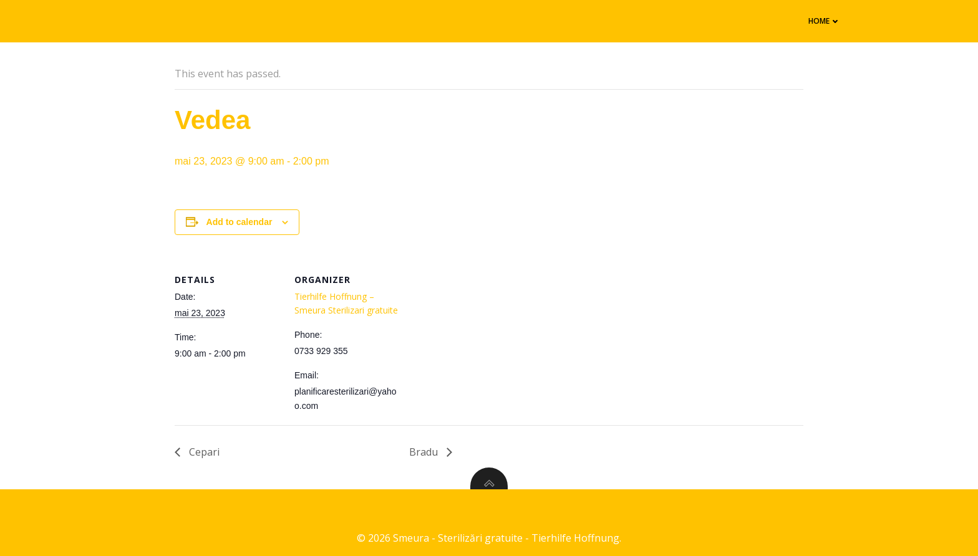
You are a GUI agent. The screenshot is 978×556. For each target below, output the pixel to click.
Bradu (424, 452)
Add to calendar (239, 222)
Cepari (203, 452)
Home (824, 21)
